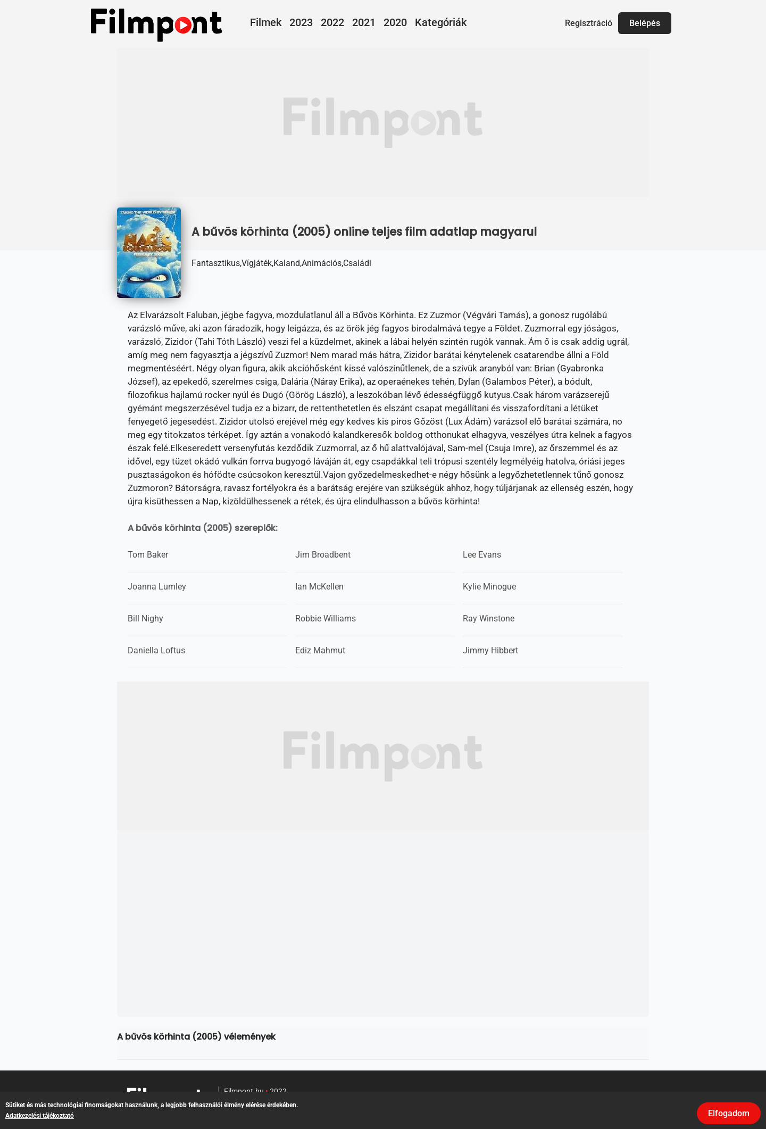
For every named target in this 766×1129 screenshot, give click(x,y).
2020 (395, 22)
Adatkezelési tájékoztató (39, 1115)
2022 (332, 22)
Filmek (265, 22)
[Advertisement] (383, 122)
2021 (364, 22)
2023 (301, 22)
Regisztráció (588, 23)
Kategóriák (441, 22)
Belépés (644, 23)
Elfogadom (729, 1113)
